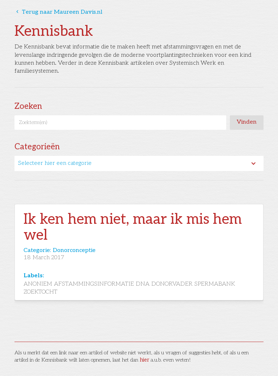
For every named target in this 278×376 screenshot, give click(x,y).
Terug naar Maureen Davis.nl (58, 12)
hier (144, 360)
